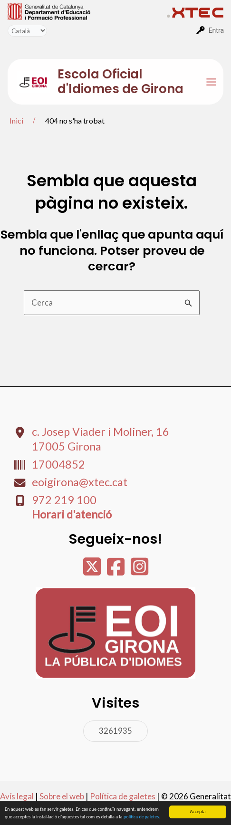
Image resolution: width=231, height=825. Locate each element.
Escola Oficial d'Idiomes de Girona (120, 81)
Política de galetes (122, 796)
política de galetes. (142, 817)
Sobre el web (61, 796)
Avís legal (17, 796)
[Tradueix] (27, 31)
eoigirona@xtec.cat (79, 482)
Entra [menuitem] (216, 30)
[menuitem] (87, 11)
